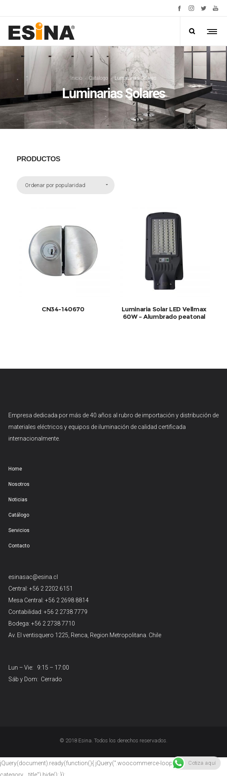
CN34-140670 (63, 309)
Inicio (76, 78)
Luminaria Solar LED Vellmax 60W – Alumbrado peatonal (164, 312)
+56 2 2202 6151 (51, 588)
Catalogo (98, 78)
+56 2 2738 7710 (53, 623)
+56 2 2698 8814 (67, 600)
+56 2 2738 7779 (65, 611)
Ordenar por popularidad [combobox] (55, 185)
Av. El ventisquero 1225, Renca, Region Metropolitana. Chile (84, 635)
